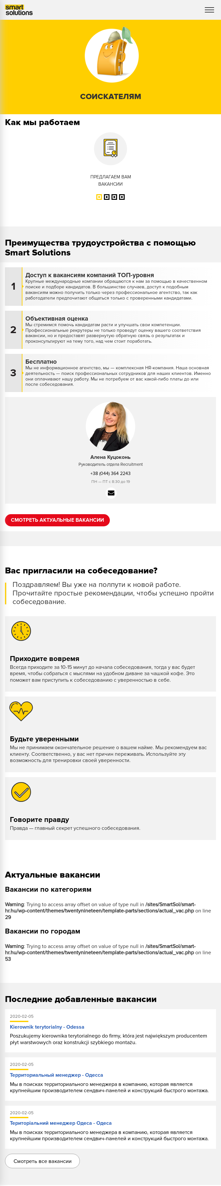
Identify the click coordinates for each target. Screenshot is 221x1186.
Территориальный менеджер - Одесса (56, 1075)
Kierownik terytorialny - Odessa (47, 1027)
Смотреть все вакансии (44, 1161)
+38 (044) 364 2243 (110, 473)
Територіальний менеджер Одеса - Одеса (61, 1123)
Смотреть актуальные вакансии (59, 520)
